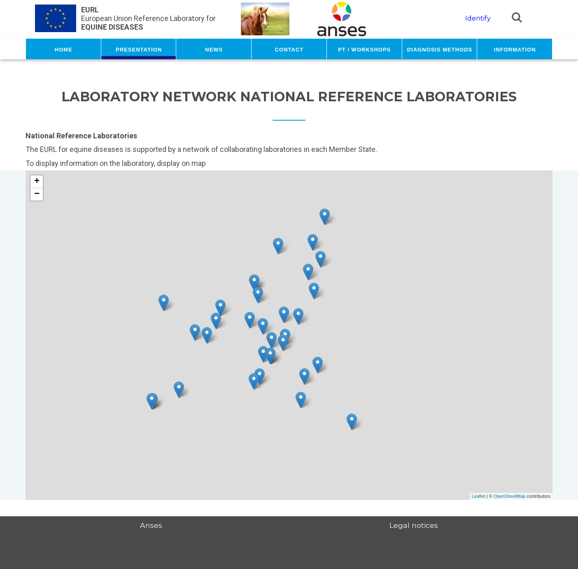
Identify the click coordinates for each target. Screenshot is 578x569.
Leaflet (478, 496)
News (214, 49)
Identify (478, 18)
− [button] (37, 194)
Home (63, 49)
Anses (151, 525)
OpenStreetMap (510, 496)
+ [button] (37, 181)
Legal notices (413, 525)
